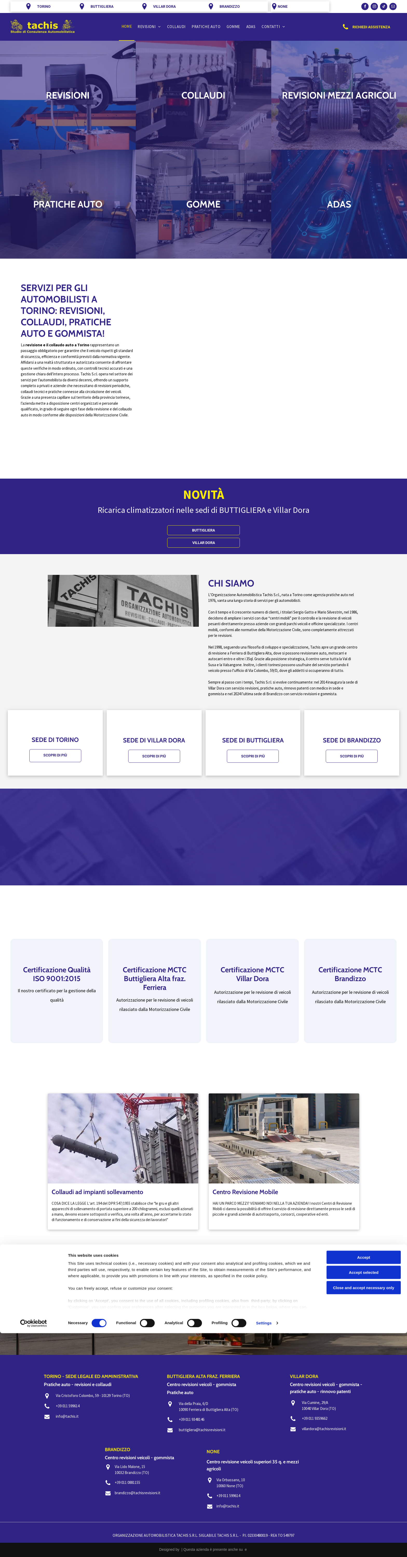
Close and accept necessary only (363, 1511)
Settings (264, 1547)
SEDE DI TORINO (55, 739)
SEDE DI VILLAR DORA (154, 740)
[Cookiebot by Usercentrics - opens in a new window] (33, 1547)
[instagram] (374, 7)
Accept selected (363, 1496)
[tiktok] (383, 7)
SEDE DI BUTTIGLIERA (253, 740)
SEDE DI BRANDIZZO (352, 740)
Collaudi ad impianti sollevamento (97, 1192)
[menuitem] (127, 27)
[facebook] (365, 7)
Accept (363, 1481)
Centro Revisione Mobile (245, 1192)
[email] (393, 7)
